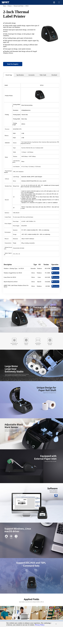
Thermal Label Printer (18, 6)
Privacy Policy (39, 625)
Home (4, 6)
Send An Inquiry (12, 64)
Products (10, 6)
